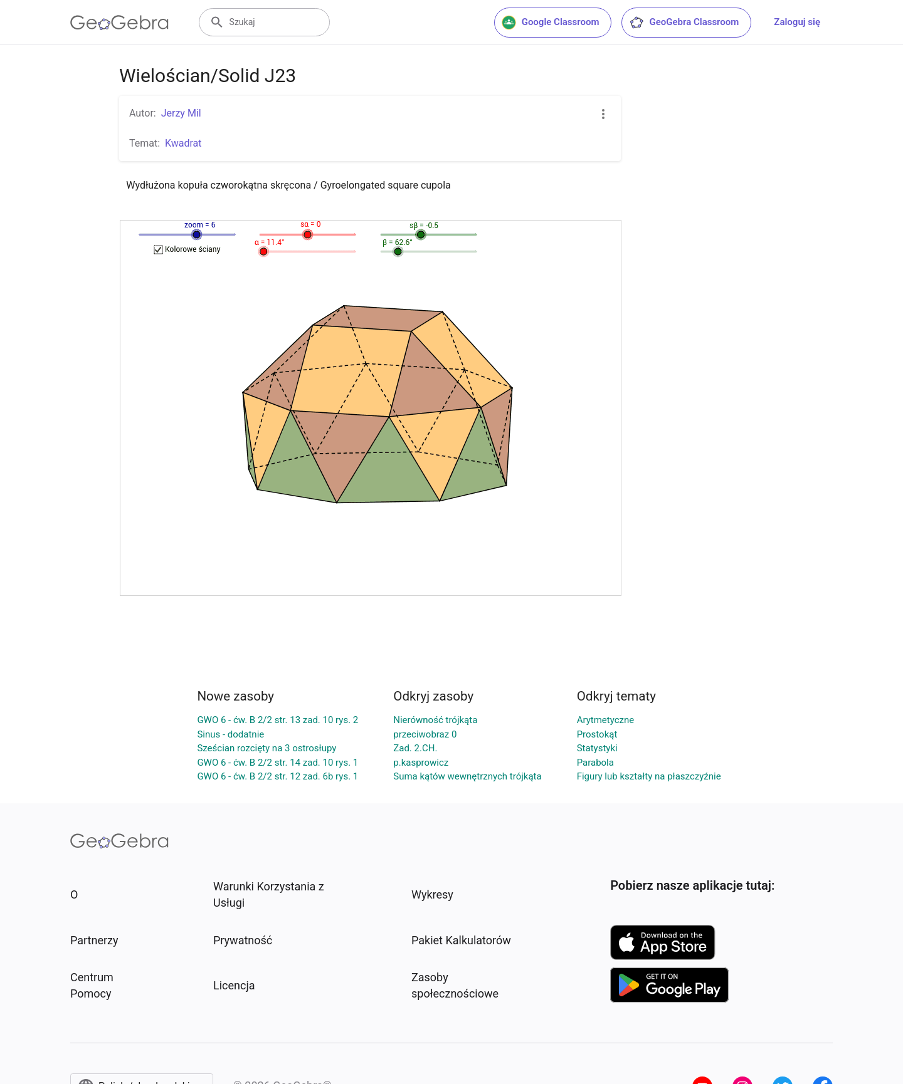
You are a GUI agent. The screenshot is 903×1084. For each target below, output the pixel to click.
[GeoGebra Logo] (119, 22)
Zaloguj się (797, 22)
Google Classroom (550, 22)
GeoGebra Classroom (684, 22)
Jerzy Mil (181, 113)
